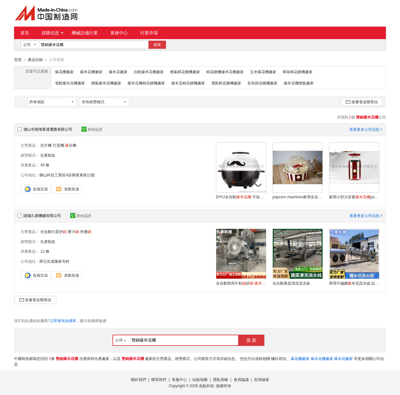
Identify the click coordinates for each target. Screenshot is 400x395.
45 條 (44, 165)
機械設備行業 (85, 32)
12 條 (44, 251)
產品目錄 (35, 60)
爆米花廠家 (118, 71)
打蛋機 (58, 145)
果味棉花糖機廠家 (297, 71)
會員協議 (241, 379)
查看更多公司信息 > (365, 129)
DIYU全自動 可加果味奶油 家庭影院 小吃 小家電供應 (241, 197)
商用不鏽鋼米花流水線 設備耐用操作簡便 (354, 283)
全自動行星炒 (53, 231)
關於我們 (138, 379)
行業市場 (149, 32)
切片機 (46, 145)
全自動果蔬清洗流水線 (291, 283)
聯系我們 (158, 379)
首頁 (24, 32)
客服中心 (179, 379)
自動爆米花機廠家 (149, 71)
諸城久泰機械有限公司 (42, 215)
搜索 (157, 45)
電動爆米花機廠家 (70, 83)
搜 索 (251, 339)
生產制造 (47, 155)
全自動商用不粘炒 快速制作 (241, 283)
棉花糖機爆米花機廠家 (225, 71)
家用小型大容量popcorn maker (354, 197)
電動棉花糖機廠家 (226, 83)
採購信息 (52, 32)
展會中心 (119, 32)
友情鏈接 (261, 379)
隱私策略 (220, 379)
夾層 (85, 231)
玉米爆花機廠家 (263, 71)
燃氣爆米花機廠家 (106, 83)
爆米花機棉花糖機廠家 (146, 83)
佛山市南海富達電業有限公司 (47, 129)
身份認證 (92, 129)
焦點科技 (206, 385)
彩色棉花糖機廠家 (263, 83)
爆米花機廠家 (91, 71)
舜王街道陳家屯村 (54, 261)
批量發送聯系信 (362, 101)
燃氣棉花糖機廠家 (185, 71)
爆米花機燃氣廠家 (299, 83)
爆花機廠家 (64, 71)
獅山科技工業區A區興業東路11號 (67, 175)
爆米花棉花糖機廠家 (188, 83)
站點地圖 (200, 379)
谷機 (70, 145)
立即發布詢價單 (63, 320)
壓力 (73, 231)
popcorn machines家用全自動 (297, 197)
